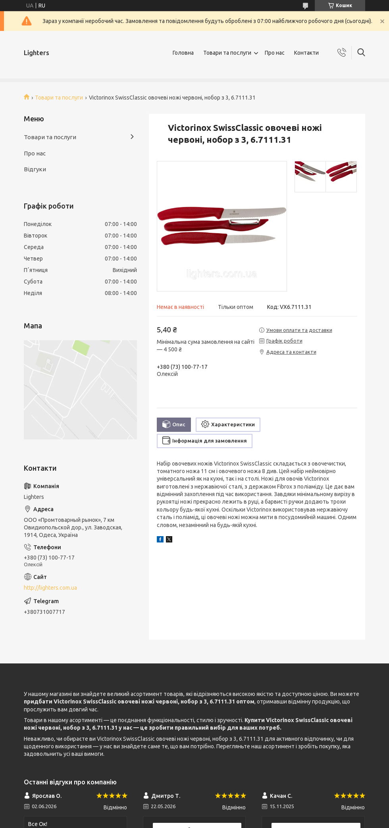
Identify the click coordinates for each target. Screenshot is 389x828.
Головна (183, 53)
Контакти (306, 53)
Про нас (275, 53)
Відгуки (35, 169)
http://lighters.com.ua (50, 588)
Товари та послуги (227, 53)
